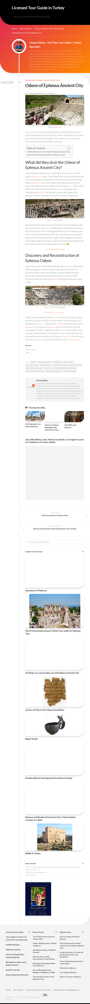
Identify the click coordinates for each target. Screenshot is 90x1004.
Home (14, 29)
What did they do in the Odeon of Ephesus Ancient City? (50, 153)
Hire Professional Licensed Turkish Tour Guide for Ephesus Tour (72, 946)
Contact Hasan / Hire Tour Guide (49, 29)
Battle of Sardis (13, 971)
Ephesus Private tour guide (34, 369)
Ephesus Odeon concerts (59, 366)
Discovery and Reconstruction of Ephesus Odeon (47, 156)
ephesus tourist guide (69, 372)
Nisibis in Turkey (33, 854)
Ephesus (58, 128)
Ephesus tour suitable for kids (34, 372)
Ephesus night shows (32, 366)
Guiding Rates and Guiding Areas (27, 33)
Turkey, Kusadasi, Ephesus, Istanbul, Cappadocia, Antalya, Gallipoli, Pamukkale (52, 868)
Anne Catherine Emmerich (17, 975)
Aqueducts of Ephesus (36, 591)
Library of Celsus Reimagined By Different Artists (52, 428)
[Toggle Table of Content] (69, 149)
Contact (60, 324)
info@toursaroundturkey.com (35, 873)
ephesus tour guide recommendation (65, 369)
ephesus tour (48, 369)
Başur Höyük (31, 739)
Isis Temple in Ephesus (68, 973)
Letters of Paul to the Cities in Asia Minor (44, 710)
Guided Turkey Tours (51, 81)
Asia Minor (38, 177)
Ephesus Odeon (45, 366)
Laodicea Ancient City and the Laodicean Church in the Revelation (71, 955)
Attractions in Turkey (33, 81)
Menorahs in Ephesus (68, 969)
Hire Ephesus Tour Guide (55, 250)
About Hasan (26, 29)
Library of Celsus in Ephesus (70, 978)
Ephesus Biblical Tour (44, 363)
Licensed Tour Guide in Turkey (44, 8)
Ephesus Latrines (13, 950)
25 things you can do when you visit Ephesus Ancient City (52, 674)
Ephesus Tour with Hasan (53, 372)
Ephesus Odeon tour (75, 366)
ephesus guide (57, 363)
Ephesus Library (68, 363)
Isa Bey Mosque (13, 945)
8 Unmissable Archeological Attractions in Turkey (48, 779)
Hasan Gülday (74, 340)
